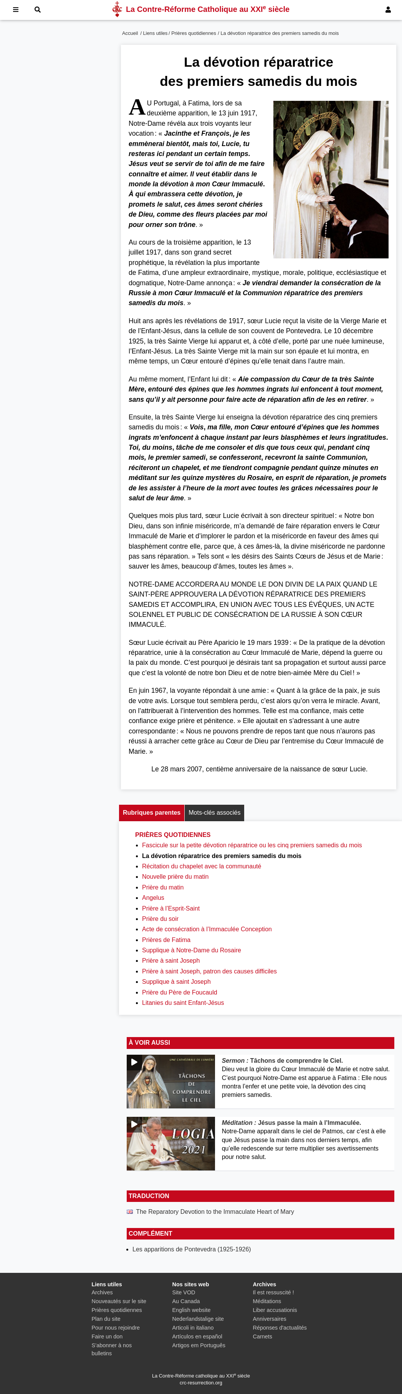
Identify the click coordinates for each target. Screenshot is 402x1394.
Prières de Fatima (166, 940)
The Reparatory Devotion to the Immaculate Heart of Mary (215, 1211)
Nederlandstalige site (198, 1319)
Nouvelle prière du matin (175, 876)
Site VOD (183, 1292)
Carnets (262, 1336)
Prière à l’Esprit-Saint (171, 908)
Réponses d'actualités (280, 1328)
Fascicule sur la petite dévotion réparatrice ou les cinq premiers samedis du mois (252, 845)
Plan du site (106, 1319)
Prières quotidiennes (193, 33)
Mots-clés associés (214, 812)
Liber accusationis (275, 1310)
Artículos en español (197, 1336)
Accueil (130, 33)
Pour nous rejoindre (116, 1328)
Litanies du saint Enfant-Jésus (183, 1002)
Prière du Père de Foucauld (179, 992)
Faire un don (107, 1336)
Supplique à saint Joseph (176, 981)
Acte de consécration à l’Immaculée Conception (207, 929)
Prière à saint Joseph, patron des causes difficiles (209, 971)
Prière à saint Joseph (171, 960)
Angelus (153, 897)
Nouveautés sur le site (119, 1301)
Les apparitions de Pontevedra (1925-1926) (191, 1249)
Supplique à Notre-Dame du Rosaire (191, 950)
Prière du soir (160, 919)
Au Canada (186, 1301)
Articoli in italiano (193, 1328)
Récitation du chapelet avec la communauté (201, 866)
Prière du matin (163, 887)
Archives (102, 1292)
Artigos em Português (198, 1345)
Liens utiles (155, 33)
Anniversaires (269, 1319)
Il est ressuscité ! (273, 1292)
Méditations (267, 1301)
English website (191, 1310)
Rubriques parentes (151, 812)
